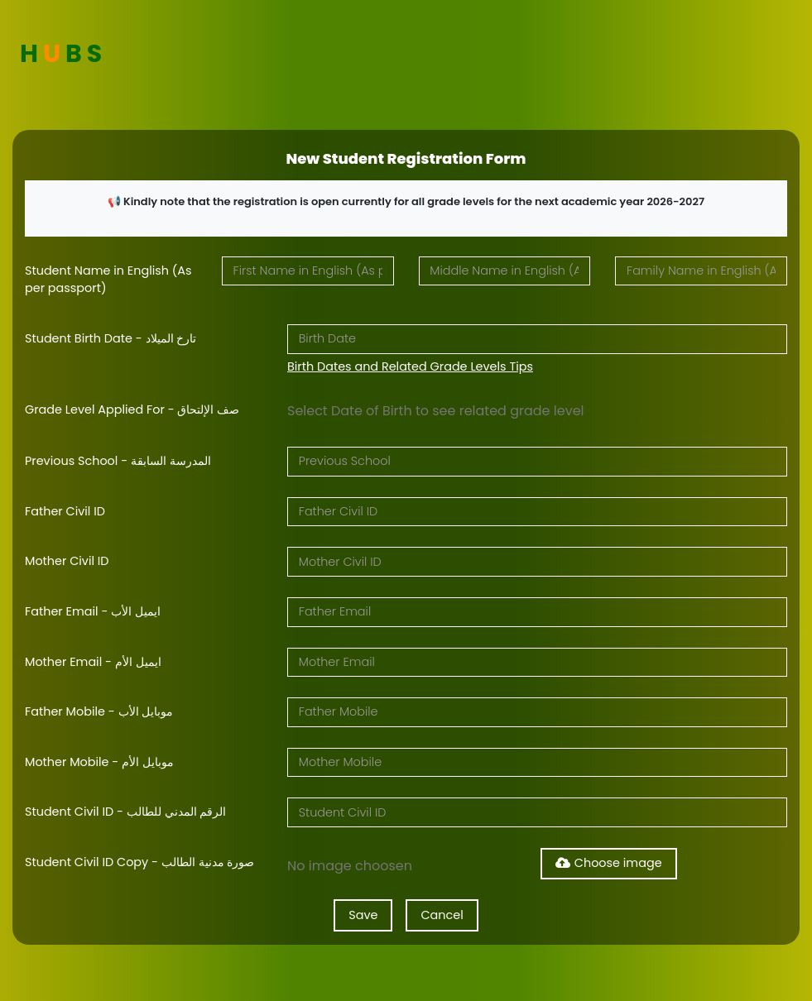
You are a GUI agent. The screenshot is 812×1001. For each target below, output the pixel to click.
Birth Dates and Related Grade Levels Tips (410, 366)
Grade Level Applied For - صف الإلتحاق (132, 409)
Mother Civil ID (67, 561)
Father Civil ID (65, 511)
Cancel (441, 915)
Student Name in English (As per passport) (108, 279)
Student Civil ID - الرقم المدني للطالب (126, 811)
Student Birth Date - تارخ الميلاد (110, 338)
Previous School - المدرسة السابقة (118, 461)
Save (362, 915)
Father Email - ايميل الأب (93, 611)
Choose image (608, 863)
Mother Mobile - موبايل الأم (99, 762)
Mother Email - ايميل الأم (93, 662)
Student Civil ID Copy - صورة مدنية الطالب (140, 862)
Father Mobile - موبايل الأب (99, 711)
